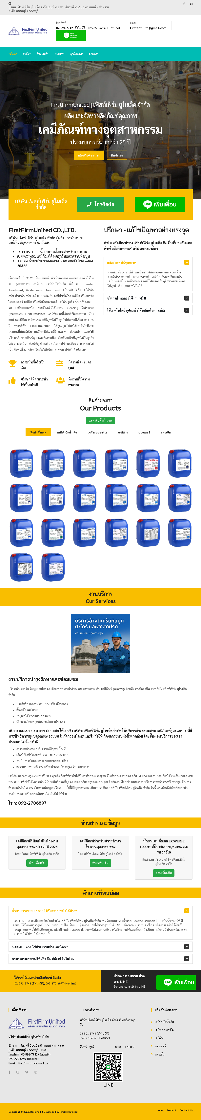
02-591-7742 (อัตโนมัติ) (71, 28)
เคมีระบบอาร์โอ (98, 432)
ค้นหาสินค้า (42, 53)
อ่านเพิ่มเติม (37, 863)
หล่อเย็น (166, 432)
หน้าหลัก (13, 53)
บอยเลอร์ (144, 432)
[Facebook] (9, 1072)
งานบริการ (59, 53)
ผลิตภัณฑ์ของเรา (61, 155)
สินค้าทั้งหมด (38, 432)
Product (171, 1110)
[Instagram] (36, 1072)
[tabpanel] (100, 130)
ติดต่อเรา (93, 53)
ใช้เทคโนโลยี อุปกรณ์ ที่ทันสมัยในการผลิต (136, 310)
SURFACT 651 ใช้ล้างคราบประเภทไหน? (40, 947)
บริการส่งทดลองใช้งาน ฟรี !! (126, 298)
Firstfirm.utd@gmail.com (148, 28)
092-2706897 (32, 802)
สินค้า (27, 53)
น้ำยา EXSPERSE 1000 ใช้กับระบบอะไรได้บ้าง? (44, 911)
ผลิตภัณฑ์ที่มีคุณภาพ (121, 262)
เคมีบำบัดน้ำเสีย (67, 432)
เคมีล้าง (123, 432)
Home (160, 1110)
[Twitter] (27, 1072)
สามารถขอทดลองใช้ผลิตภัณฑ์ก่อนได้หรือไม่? (43, 959)
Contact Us (186, 1110)
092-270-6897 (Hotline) (104, 28)
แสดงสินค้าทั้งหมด (100, 420)
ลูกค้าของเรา (76, 53)
